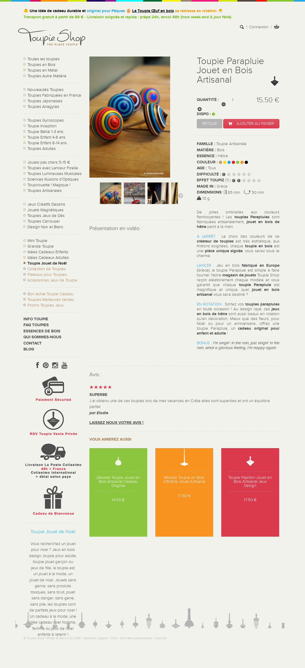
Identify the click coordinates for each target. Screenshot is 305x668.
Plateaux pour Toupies (47, 274)
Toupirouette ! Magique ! (48, 185)
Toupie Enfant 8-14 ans (47, 143)
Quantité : (208, 99)
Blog (28, 349)
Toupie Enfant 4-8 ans (46, 137)
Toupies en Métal (42, 70)
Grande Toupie (40, 246)
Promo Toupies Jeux (45, 305)
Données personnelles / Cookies (143, 638)
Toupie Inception (42, 126)
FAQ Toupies (36, 325)
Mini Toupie (37, 240)
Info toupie (35, 319)
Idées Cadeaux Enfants (47, 252)
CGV (114, 638)
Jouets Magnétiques (45, 210)
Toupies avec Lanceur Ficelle (52, 168)
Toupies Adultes (41, 148)
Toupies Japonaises (44, 101)
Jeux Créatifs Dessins (46, 204)
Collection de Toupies (46, 269)
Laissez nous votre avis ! (116, 422)
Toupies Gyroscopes (45, 120)
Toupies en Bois (41, 64)
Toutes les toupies (43, 59)
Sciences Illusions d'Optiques (53, 179)
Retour (209, 123)
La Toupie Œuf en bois (153, 10)
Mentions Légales (95, 638)
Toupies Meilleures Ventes (50, 299)
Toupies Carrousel (43, 221)
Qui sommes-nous (42, 337)
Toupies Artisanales (44, 190)
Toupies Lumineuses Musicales (54, 173)
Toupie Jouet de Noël (47, 263)
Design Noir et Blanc (45, 227)
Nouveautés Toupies (45, 89)
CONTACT (32, 343)
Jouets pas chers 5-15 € (48, 162)
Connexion (258, 27)
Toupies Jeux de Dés (46, 215)
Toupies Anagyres (43, 106)
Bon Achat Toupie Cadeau (50, 294)
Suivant (180, 195)
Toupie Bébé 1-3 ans (45, 131)
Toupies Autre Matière (46, 76)
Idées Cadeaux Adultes (48, 257)
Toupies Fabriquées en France (54, 95)
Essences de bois (41, 331)
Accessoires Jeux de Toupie (52, 280)
